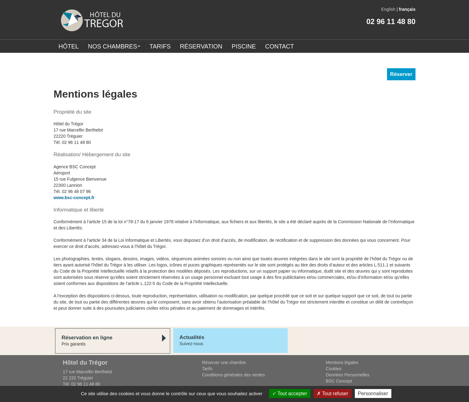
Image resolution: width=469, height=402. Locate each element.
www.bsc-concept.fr (74, 197)
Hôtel (68, 46)
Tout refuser (332, 393)
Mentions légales (342, 362)
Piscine (244, 46)
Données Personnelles (347, 374)
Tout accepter (289, 393)
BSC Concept (339, 381)
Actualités (191, 337)
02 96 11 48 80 (390, 21)
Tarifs (159, 46)
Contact (279, 46)
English (388, 9)
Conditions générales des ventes (233, 374)
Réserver (401, 74)
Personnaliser (373, 393)
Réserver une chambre (224, 362)
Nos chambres (114, 46)
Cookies (334, 368)
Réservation (201, 46)
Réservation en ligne (87, 338)
